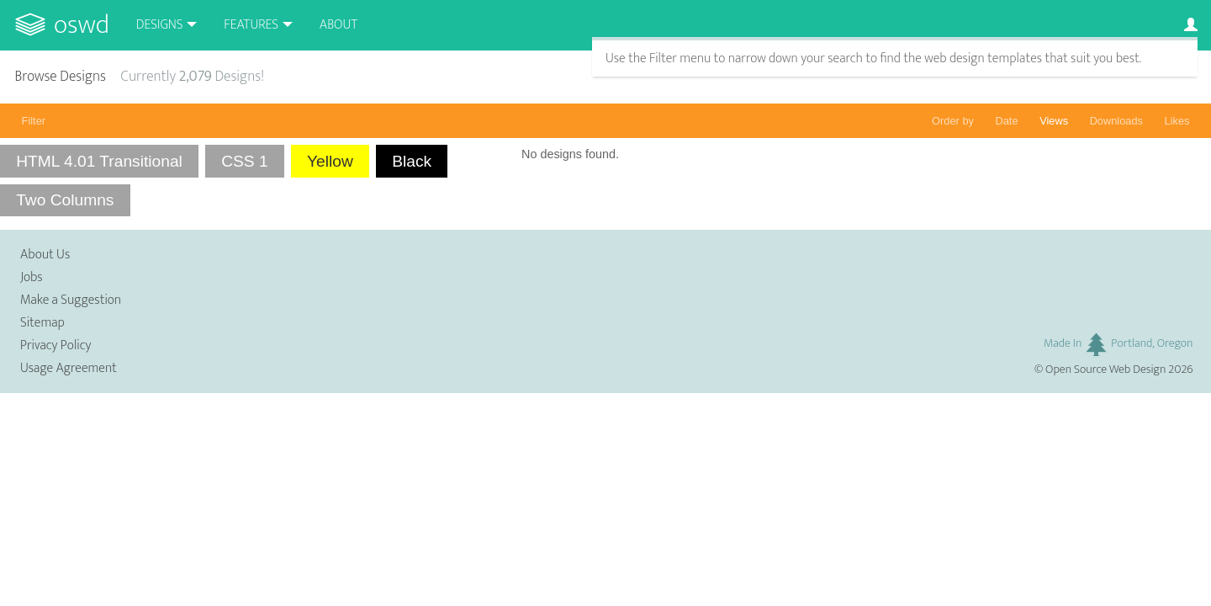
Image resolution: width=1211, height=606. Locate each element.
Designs (159, 24)
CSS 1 (244, 161)
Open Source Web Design (1105, 369)
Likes (1177, 120)
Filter (33, 120)
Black (411, 161)
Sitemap (42, 322)
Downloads (1116, 120)
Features (251, 24)
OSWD (81, 25)
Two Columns (65, 200)
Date (1007, 120)
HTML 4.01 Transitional (99, 161)
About (338, 24)
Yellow (330, 161)
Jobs (31, 277)
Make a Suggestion (70, 300)
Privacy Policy (55, 345)
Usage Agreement (68, 368)
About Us (45, 254)
